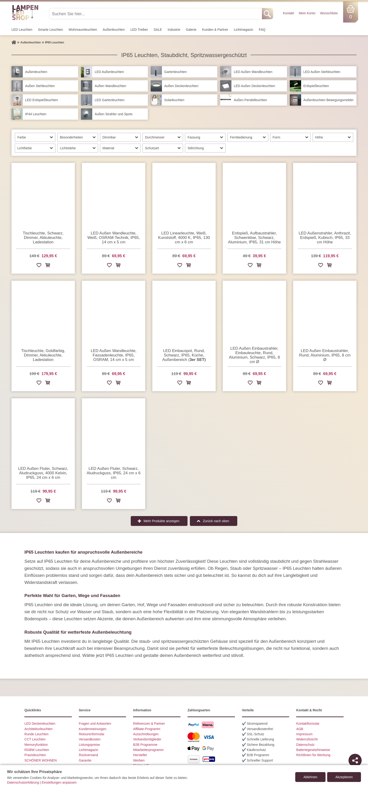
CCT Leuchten (35, 739)
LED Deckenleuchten (39, 723)
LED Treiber (139, 29)
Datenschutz (305, 745)
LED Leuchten (22, 29)
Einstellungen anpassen (59, 782)
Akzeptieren (344, 777)
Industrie (174, 29)
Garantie (85, 760)
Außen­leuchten (114, 29)
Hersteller (140, 755)
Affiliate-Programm (146, 729)
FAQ (262, 29)
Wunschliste (329, 13)
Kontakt (288, 13)
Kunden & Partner (215, 29)
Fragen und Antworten (95, 723)
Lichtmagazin (243, 29)
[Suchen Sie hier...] (156, 13)
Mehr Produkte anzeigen (162, 521)
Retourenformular (91, 734)
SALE (157, 29)
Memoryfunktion (36, 745)
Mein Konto (307, 13)
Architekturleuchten (38, 729)
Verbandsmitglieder (147, 739)
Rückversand (88, 755)
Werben (139, 760)
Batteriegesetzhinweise (313, 750)
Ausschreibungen (145, 734)
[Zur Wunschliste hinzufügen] (39, 266)
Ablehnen (310, 777)
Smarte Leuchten (50, 29)
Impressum (304, 734)
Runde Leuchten (36, 734)
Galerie (191, 29)
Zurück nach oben (216, 521)
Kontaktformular (307, 723)
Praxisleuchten (35, 755)
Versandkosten (90, 739)
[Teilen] (355, 760)
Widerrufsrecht (307, 739)
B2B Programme (145, 745)
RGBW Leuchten (36, 750)
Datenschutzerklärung (23, 782)
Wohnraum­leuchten (83, 29)
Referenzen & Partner (149, 723)
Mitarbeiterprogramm (148, 750)
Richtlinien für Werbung (313, 755)
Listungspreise (89, 745)
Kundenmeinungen (93, 729)
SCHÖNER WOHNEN (40, 760)
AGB (299, 729)
